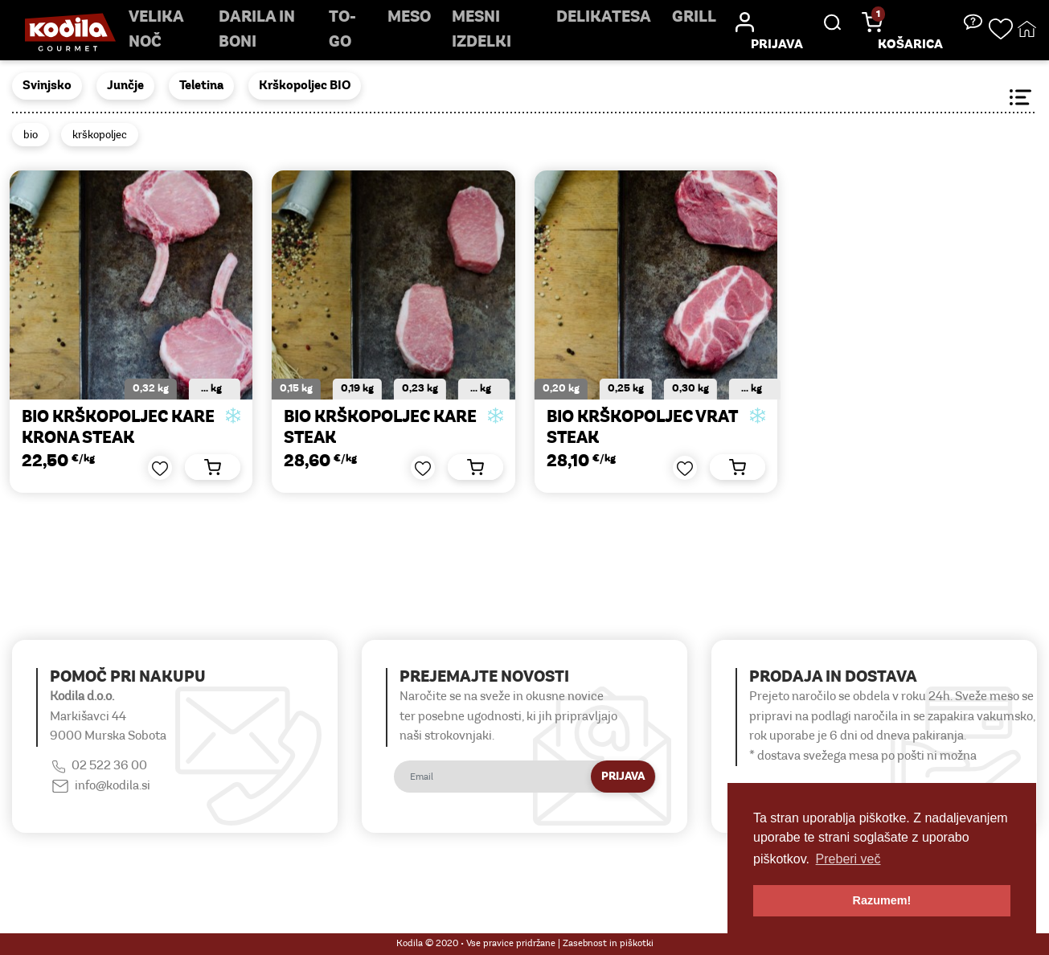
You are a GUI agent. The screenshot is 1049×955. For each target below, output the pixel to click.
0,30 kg (690, 388)
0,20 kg (561, 388)
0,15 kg (296, 388)
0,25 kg (626, 388)
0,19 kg (357, 388)
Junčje (125, 86)
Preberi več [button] (848, 859)
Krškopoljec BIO (304, 86)
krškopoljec (99, 135)
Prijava (623, 777)
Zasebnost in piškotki (608, 944)
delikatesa (603, 18)
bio (30, 135)
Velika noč (156, 30)
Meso (409, 18)
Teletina (201, 86)
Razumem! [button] (882, 900)
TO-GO (342, 30)
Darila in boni (257, 30)
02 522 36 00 (109, 766)
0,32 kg (151, 388)
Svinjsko (47, 86)
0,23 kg (420, 388)
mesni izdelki (481, 30)
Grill (694, 18)
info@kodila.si (112, 786)
